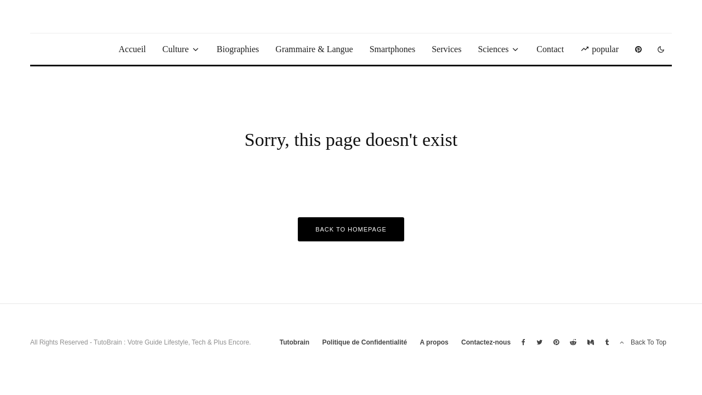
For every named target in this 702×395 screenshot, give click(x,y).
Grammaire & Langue (314, 49)
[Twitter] (539, 342)
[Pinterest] (638, 49)
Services (446, 49)
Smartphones (393, 49)
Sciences (493, 49)
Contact (550, 49)
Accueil (132, 49)
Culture (175, 49)
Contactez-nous (486, 342)
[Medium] (590, 342)
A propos (434, 342)
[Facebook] (523, 342)
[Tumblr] (606, 342)
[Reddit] (573, 342)
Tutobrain (294, 342)
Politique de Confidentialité (364, 342)
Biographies (238, 49)
